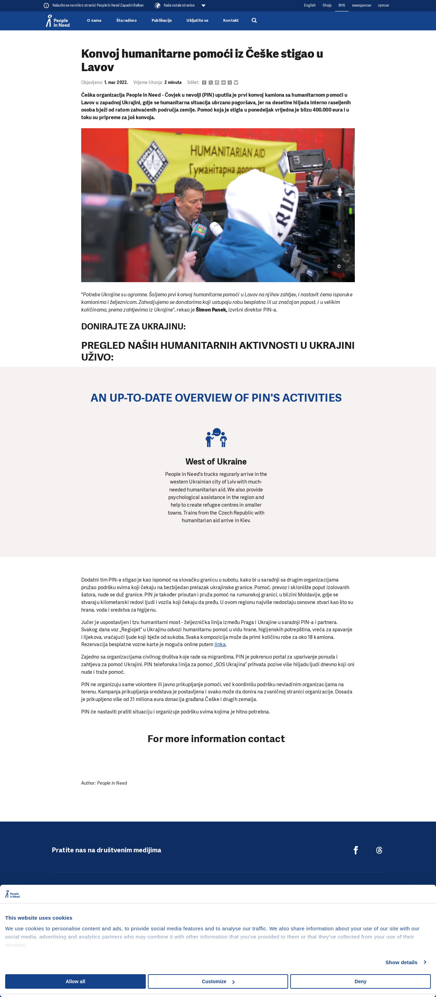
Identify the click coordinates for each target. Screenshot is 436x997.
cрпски (383, 5)
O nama (94, 20)
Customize (218, 981)
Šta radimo (126, 20)
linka (220, 644)
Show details (402, 962)
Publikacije (162, 20)
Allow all (75, 981)
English (310, 5)
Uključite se (197, 20)
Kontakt (231, 20)
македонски (361, 5)
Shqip (327, 5)
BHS (342, 5)
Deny (361, 981)
